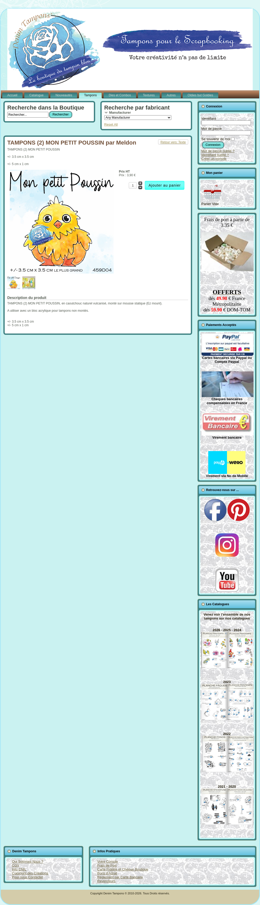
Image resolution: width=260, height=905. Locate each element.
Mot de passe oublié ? (218, 151)
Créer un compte (214, 159)
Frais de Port (106, 865)
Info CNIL (19, 869)
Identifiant (209, 118)
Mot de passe (212, 129)
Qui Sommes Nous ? (27, 861)
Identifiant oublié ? (215, 155)
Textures (149, 95)
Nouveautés (63, 95)
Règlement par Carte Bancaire (120, 877)
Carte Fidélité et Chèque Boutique (122, 869)
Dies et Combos (120, 95)
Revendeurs (106, 881)
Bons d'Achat (107, 873)
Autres (171, 95)
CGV (15, 865)
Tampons (90, 95)
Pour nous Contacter (27, 877)
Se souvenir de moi (216, 139)
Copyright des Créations (30, 873)
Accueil (12, 95)
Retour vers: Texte (173, 142)
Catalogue (36, 95)
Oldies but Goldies (200, 95)
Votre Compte (107, 861)
